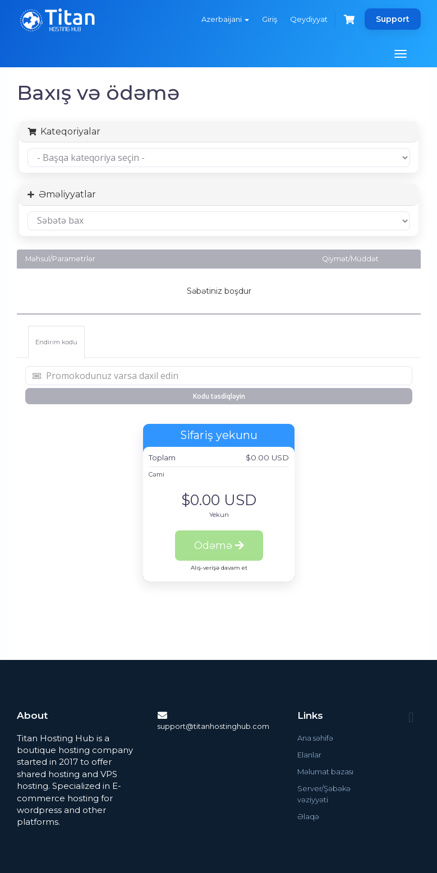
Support (393, 19)
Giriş (269, 19)
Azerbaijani (225, 19)
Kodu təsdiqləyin (219, 396)
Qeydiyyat (309, 19)
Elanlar (309, 754)
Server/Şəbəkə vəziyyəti (324, 794)
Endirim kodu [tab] (56, 342)
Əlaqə (308, 816)
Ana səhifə (315, 737)
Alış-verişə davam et (219, 567)
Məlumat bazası (325, 771)
